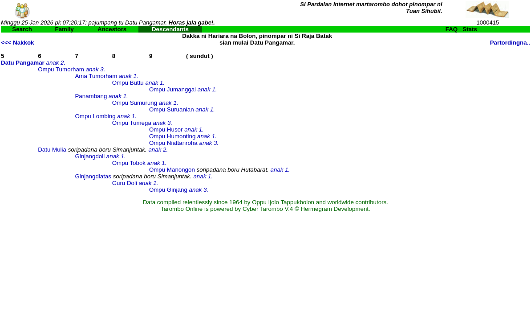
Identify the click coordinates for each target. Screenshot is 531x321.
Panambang (91, 96)
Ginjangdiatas (93, 176)
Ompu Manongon (172, 169)
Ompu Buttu (128, 82)
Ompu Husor (166, 129)
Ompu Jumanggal (172, 89)
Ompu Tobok (129, 163)
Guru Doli (124, 183)
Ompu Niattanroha (173, 143)
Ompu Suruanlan (171, 109)
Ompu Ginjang (168, 189)
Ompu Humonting (172, 136)
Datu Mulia (52, 149)
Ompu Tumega (131, 122)
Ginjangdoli (90, 156)
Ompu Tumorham (61, 69)
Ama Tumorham (96, 76)
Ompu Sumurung (135, 102)
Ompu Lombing (95, 116)
